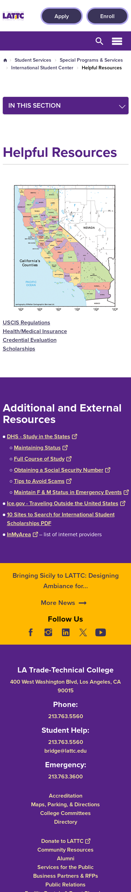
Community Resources (65, 850)
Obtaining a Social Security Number (62, 470)
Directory (65, 822)
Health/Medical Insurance (35, 331)
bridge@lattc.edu (65, 751)
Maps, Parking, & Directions (65, 804)
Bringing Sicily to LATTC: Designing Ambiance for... (66, 600)
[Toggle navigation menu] (66, 105)
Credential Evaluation (30, 340)
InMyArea (22, 534)
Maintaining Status (40, 448)
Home (5, 60)
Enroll (107, 16)
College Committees (65, 813)
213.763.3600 (65, 776)
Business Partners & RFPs (65, 876)
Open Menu (117, 41)
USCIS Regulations (26, 322)
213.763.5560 (65, 716)
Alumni (65, 858)
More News (58, 621)
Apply (61, 16)
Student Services (33, 60)
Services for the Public (65, 867)
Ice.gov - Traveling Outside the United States (66, 503)
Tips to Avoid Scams (42, 481)
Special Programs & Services (91, 60)
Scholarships (19, 349)
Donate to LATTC (65, 841)
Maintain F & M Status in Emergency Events (71, 492)
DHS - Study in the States (42, 436)
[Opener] (124, 638)
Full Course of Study (42, 459)
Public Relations (65, 885)
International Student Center (42, 67)
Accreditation (65, 796)
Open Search (99, 41)
